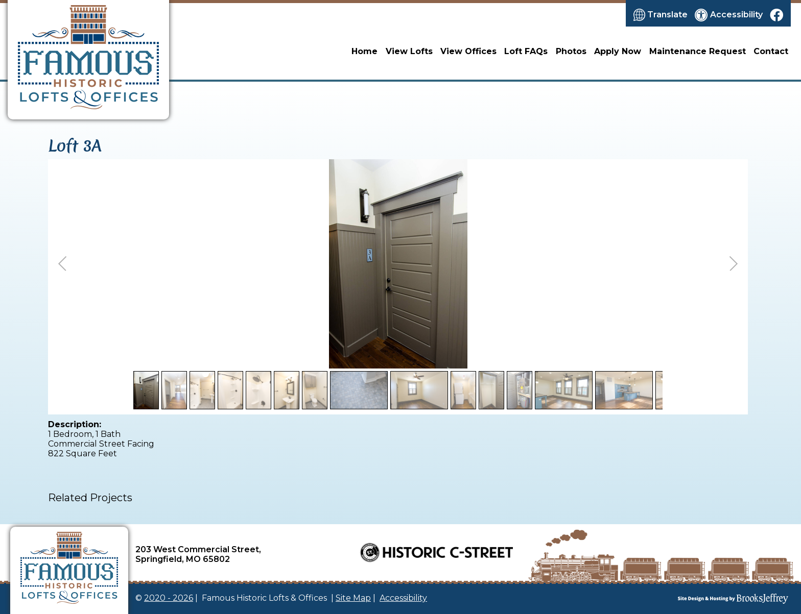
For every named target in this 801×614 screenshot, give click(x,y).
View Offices (468, 51)
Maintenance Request (697, 51)
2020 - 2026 (168, 598)
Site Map (353, 598)
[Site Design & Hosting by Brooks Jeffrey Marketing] (684, 598)
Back (731, 360)
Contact (770, 51)
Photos (571, 51)
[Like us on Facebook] (776, 14)
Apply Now (617, 51)
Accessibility (403, 598)
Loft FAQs (526, 51)
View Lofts (409, 51)
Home (364, 51)
